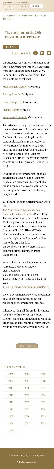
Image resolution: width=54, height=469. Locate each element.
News (10, 15)
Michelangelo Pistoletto (16, 86)
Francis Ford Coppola (15, 117)
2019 (10, 387)
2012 (27, 402)
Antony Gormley (12, 94)
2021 (27, 380)
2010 (10, 409)
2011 (43, 402)
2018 (27, 387)
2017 (43, 387)
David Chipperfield (13, 102)
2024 (27, 373)
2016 (10, 395)
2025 (10, 373)
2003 (27, 423)
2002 (43, 423)
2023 (43, 373)
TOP (4, 15)
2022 (10, 380)
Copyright (25, 455)
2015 (27, 395)
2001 (10, 430)
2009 (27, 409)
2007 (10, 416)
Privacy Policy (39, 455)
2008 (43, 409)
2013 (10, 402)
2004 (10, 423)
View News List (27, 345)
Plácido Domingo (13, 109)
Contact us (13, 455)
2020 (43, 380)
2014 (43, 395)
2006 (27, 416)
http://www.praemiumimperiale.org (28, 287)
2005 (43, 416)
